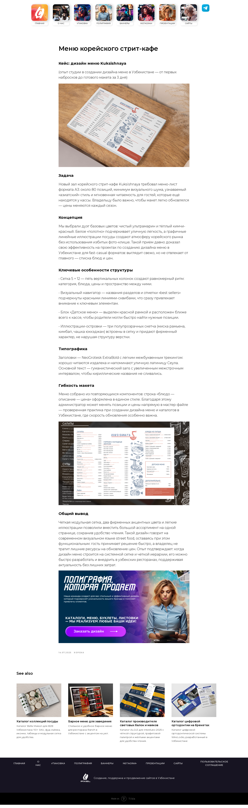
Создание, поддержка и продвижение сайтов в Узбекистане (134, 781)
